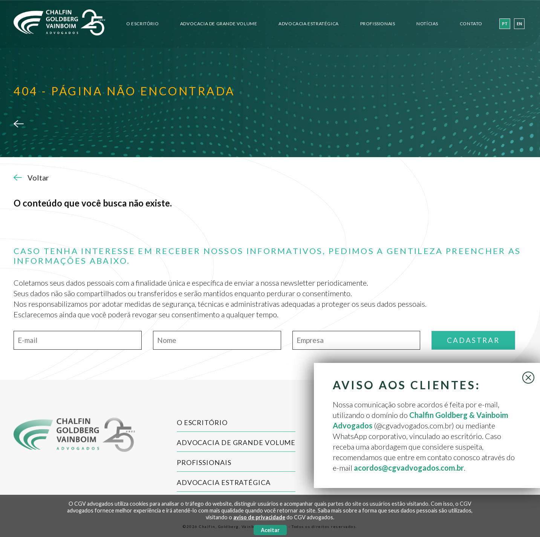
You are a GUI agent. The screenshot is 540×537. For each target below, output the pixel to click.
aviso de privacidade (259, 517)
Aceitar (270, 530)
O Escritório (142, 23)
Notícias (427, 23)
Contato (471, 23)
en (519, 24)
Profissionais (377, 23)
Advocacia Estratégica (308, 23)
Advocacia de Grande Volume (218, 23)
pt (505, 24)
